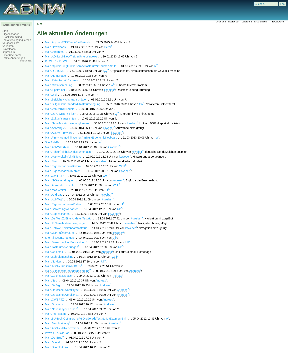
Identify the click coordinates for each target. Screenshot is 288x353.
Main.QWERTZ (54, 299)
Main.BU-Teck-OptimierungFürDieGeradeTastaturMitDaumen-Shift (86, 318)
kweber (131, 123)
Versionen (247, 21)
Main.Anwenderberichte (59, 185)
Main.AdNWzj (53, 199)
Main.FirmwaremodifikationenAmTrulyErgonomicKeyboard (81, 137)
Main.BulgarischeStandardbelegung (67, 271)
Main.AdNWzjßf (54, 128)
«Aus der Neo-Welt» (16, 24)
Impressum (9, 51)
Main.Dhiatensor (55, 304)
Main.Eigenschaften (57, 213)
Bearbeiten (233, 21)
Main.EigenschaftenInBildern (63, 166)
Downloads (9, 48)
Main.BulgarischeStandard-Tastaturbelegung (72, 104)
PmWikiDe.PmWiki (56, 61)
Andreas (117, 180)
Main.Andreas (53, 194)
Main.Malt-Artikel (55, 190)
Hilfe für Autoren (12, 54)
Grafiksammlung (12, 36)
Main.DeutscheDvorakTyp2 (62, 290)
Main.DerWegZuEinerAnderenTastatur (68, 218)
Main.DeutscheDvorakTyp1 (62, 294)
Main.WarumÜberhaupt (59, 232)
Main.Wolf (51, 94)
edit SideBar (26, 60)
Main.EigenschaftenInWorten (63, 204)
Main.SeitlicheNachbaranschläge (65, 99)
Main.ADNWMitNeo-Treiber (62, 328)
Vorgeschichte (10, 42)
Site (39, 23)
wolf (114, 256)
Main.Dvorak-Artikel (57, 347)
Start (5, 30)
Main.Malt (51, 161)
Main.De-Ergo (53, 337)
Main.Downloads (55, 47)
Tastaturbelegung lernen (16, 39)
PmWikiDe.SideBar (57, 333)
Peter (107, 47)
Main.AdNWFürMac (57, 147)
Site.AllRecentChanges (59, 237)
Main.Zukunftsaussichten (60, 118)
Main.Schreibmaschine (59, 256)
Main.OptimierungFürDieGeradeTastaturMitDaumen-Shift (80, 66)
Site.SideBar (53, 142)
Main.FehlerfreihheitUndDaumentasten (69, 151)
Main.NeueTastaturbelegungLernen (67, 123)
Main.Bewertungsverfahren (61, 209)
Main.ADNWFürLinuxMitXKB (63, 266)
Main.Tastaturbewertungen (61, 247)
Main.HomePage (55, 75)
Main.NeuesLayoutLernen (61, 309)
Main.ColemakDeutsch (59, 275)
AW (105, 70)
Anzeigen (221, 21)
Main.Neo (51, 280)
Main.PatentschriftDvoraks (61, 80)
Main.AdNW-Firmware (58, 132)
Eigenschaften (10, 33)
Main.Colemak (54, 251)
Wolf (122, 166)
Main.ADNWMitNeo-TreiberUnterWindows (71, 56)
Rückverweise (277, 21)
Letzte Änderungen (13, 57)
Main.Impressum (55, 313)
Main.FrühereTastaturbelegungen (65, 223)
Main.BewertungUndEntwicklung (65, 242)
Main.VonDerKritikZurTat (60, 109)
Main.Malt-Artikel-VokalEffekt (63, 156)
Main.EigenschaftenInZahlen (62, 171)
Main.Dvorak (53, 342)
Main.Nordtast (53, 261)
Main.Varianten (54, 51)
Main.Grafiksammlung (58, 85)
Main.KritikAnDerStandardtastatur (66, 228)
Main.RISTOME (55, 70)
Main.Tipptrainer (55, 90)
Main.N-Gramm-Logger (59, 180)
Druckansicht (260, 21)
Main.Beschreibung (57, 323)
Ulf (106, 190)
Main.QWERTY (54, 175)
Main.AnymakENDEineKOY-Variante (67, 42)
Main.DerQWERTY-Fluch (60, 113)
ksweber (108, 128)
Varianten (8, 45)
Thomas (109, 90)
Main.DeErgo (53, 285)
